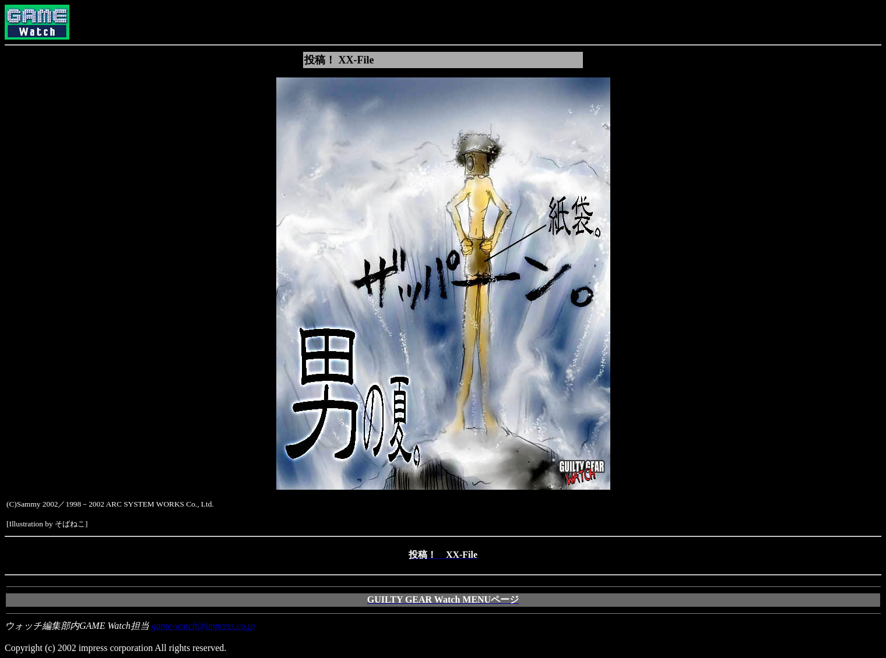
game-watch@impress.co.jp (203, 626)
